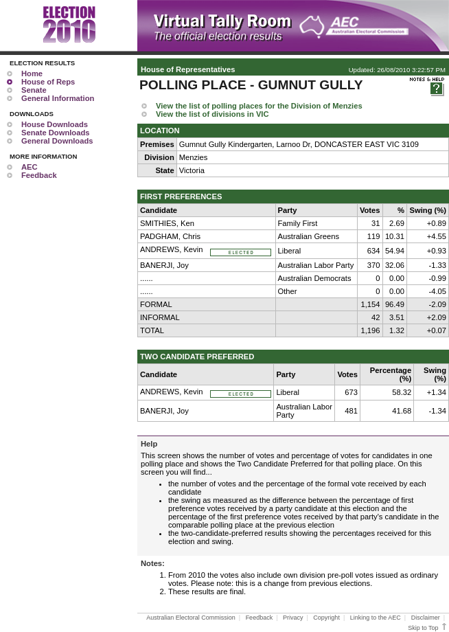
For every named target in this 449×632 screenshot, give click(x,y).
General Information (57, 98)
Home (32, 73)
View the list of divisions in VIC (212, 114)
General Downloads (57, 141)
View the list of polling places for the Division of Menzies (259, 106)
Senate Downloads (55, 132)
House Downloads (54, 124)
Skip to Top (428, 627)
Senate (34, 90)
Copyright (326, 617)
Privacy (293, 617)
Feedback (39, 175)
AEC (29, 167)
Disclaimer (425, 617)
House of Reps (48, 82)
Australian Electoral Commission (190, 617)
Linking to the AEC (375, 617)
